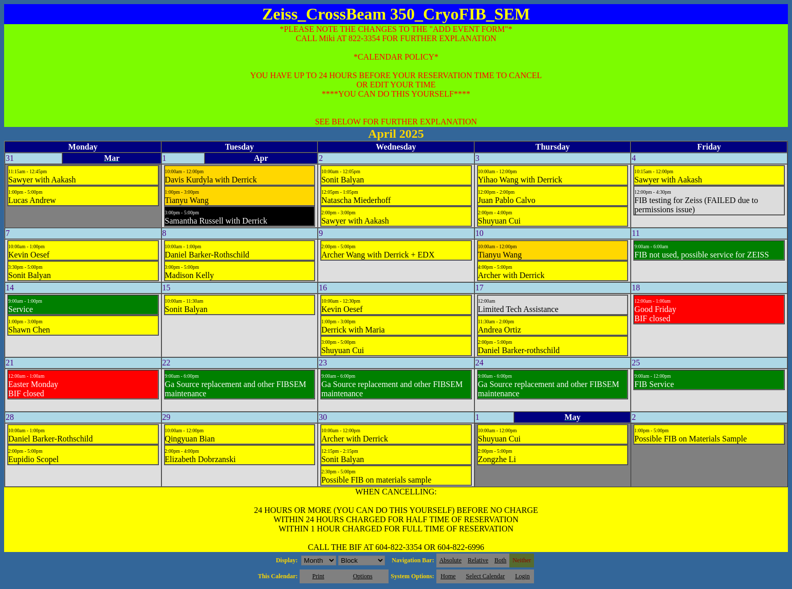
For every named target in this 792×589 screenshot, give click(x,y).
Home (447, 576)
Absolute (450, 560)
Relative (478, 560)
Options (363, 576)
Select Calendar (485, 576)
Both (500, 560)
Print (318, 576)
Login (522, 576)
